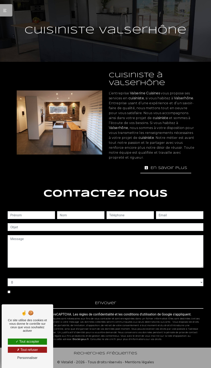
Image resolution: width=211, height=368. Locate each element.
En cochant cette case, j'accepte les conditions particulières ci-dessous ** (65, 292)
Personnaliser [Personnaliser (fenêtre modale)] (27, 358)
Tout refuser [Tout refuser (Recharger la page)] (27, 350)
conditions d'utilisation (139, 314)
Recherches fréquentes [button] (105, 353)
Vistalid (67, 362)
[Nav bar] (6, 10)
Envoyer (105, 303)
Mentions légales (139, 362)
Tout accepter (27, 341)
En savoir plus (165, 168)
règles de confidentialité (96, 314)
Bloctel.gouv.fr (81, 339)
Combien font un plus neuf (27, 274)
